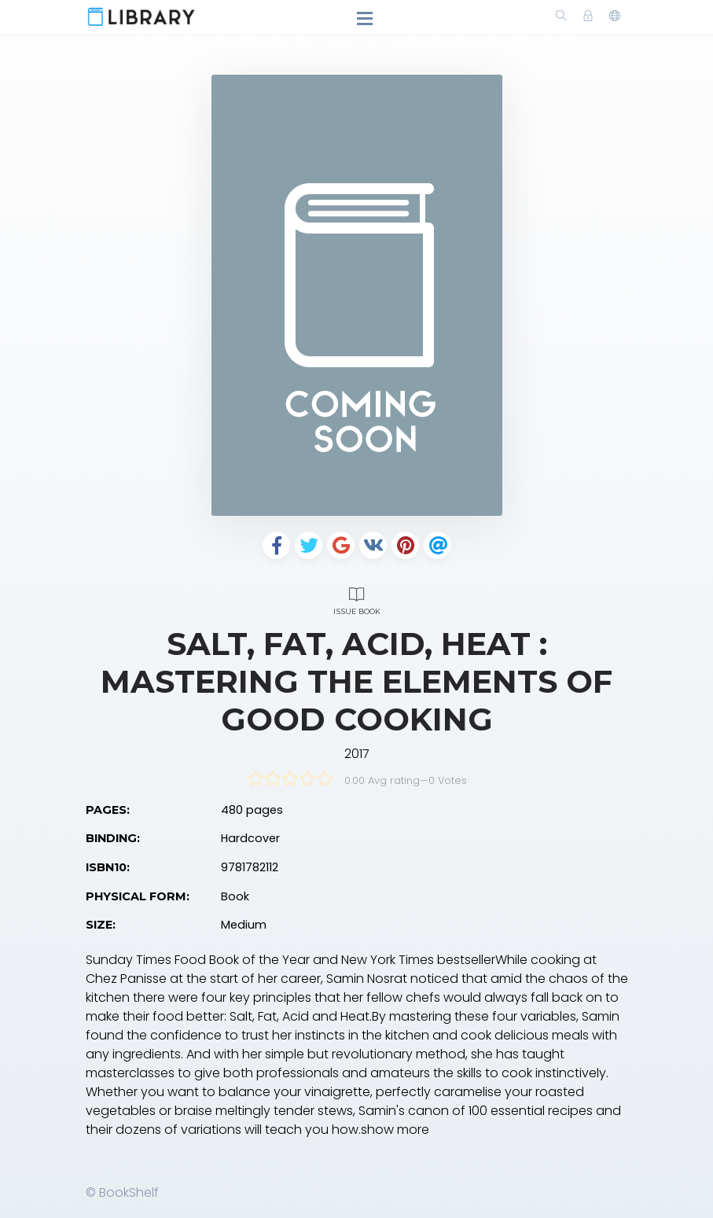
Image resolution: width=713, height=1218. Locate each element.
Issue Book (357, 599)
